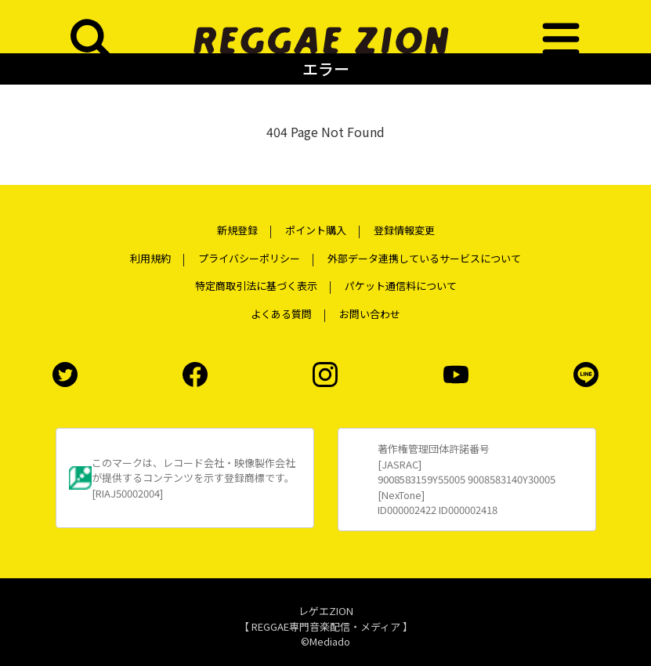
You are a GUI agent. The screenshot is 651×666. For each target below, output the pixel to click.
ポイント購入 (315, 230)
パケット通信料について (401, 285)
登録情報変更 (404, 230)
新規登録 (237, 230)
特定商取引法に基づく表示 (256, 285)
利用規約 (150, 258)
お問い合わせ (369, 313)
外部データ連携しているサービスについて (424, 258)
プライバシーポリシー (249, 258)
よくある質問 (281, 313)
